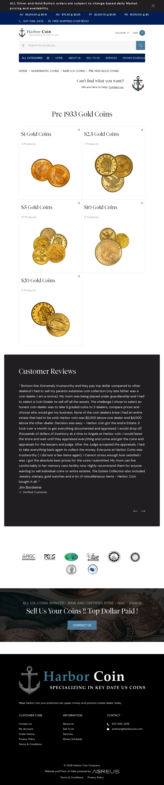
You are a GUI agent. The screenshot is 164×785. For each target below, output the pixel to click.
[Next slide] (143, 511)
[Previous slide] (136, 511)
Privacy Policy (27, 739)
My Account (26, 729)
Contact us (116, 87)
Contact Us (82, 625)
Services (111, 58)
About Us (75, 58)
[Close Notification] (153, 6)
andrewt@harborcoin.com (127, 729)
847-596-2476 (33, 21)
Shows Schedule (134, 58)
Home (59, 58)
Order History (27, 734)
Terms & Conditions (30, 744)
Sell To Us (93, 58)
